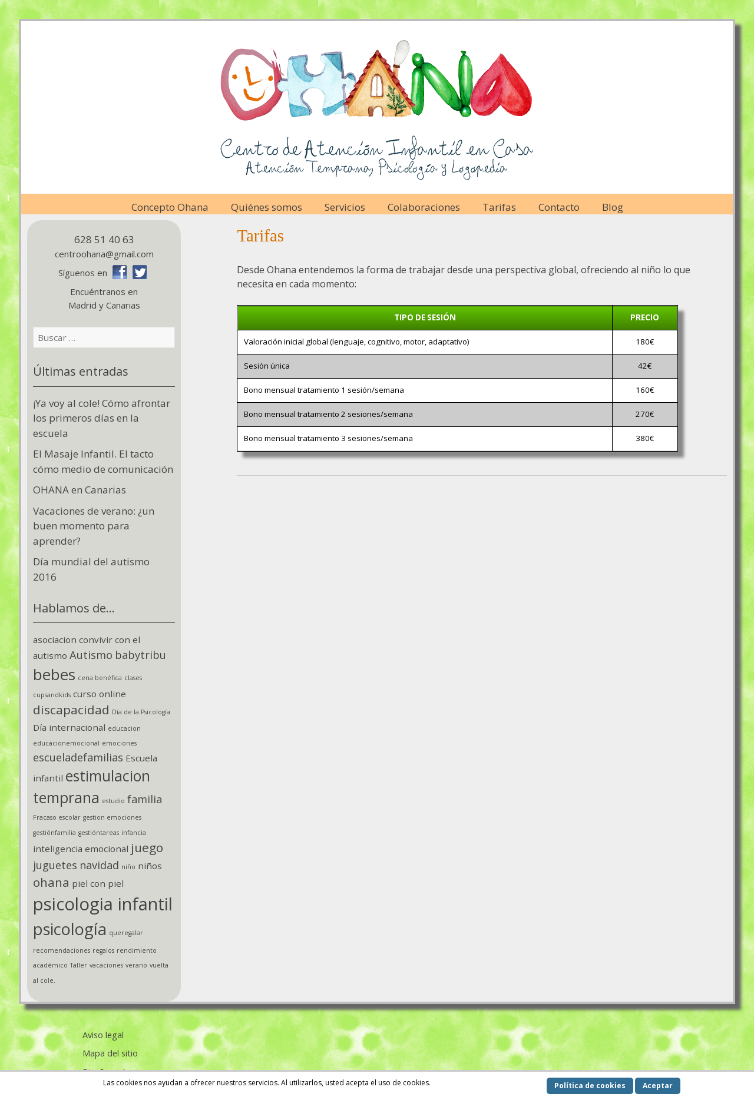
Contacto (559, 207)
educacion (124, 728)
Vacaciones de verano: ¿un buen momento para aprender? (93, 526)
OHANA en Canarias (79, 489)
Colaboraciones (424, 207)
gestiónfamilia (54, 833)
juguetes (55, 865)
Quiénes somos (266, 207)
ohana (51, 882)
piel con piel (98, 883)
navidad (99, 865)
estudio (113, 801)
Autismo (91, 655)
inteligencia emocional (80, 848)
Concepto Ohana (170, 207)
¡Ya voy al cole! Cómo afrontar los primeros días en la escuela (101, 418)
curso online (99, 694)
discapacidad (71, 709)
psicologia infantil (103, 904)
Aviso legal (103, 1035)
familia (144, 799)
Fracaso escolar (57, 817)
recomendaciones (61, 950)
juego (147, 847)
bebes (54, 674)
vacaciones (106, 965)
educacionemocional (66, 743)
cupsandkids (52, 695)
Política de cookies (590, 1086)
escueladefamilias (78, 757)
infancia (133, 833)
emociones (119, 743)
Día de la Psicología (141, 712)
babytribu (140, 655)
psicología (70, 929)
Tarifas (499, 207)
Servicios (345, 207)
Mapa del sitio (110, 1053)
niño (128, 867)
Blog (612, 207)
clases (133, 678)
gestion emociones (112, 817)
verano (136, 965)
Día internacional (69, 727)
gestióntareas (98, 833)
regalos (103, 950)
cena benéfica (100, 678)
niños (150, 866)
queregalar (126, 933)
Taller (78, 965)
